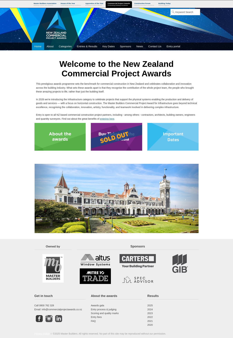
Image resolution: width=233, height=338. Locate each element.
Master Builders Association (45, 4)
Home (38, 46)
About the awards (104, 296)
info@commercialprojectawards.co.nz (62, 309)
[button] (47, 198)
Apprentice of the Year (94, 4)
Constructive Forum (144, 4)
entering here (107, 118)
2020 (150, 324)
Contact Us (154, 46)
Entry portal (173, 46)
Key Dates (108, 46)
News (139, 46)
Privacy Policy (41, 333)
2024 (150, 309)
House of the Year (71, 4)
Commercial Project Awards (119, 4)
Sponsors (125, 46)
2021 (150, 321)
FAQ (93, 321)
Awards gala (97, 305)
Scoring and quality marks (105, 313)
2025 (150, 305)
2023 (150, 313)
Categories (65, 46)
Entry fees (96, 317)
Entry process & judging (103, 309)
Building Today (164, 4)
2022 (150, 317)
